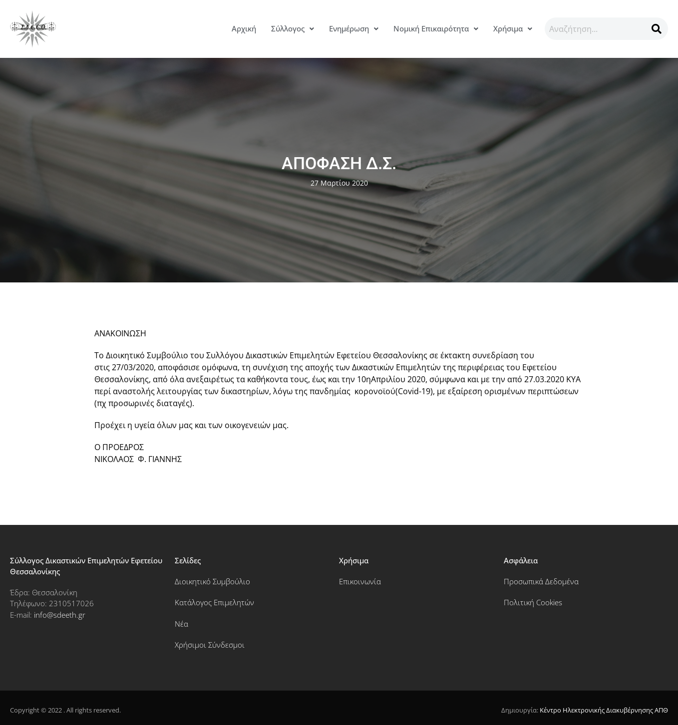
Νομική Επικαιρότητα (435, 28)
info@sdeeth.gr (59, 615)
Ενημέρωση (353, 28)
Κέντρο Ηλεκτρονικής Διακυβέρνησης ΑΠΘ (604, 710)
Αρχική (244, 28)
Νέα (181, 624)
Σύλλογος (292, 28)
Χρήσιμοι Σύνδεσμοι (210, 645)
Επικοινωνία (360, 581)
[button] (293, 28)
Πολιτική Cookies (533, 602)
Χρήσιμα (512, 28)
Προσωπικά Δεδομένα (541, 581)
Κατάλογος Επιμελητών (214, 602)
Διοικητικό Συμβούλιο (212, 581)
